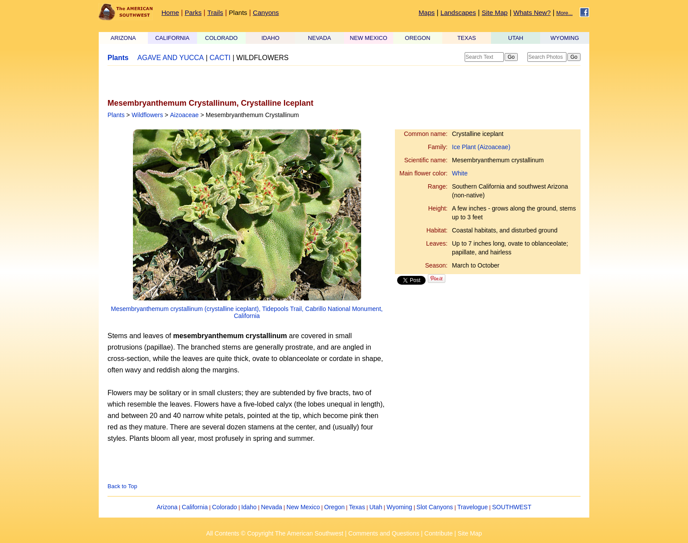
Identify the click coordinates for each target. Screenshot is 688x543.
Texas (357, 507)
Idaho (249, 507)
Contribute (438, 533)
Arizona (167, 507)
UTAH (515, 38)
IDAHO (271, 38)
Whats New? (532, 12)
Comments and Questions (383, 533)
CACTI (220, 57)
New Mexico (303, 507)
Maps (427, 12)
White (460, 173)
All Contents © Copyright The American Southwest (275, 533)
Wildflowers (147, 114)
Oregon (334, 507)
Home (170, 12)
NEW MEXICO (368, 38)
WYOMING (565, 38)
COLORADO (221, 38)
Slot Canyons (434, 507)
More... (564, 13)
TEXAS (466, 38)
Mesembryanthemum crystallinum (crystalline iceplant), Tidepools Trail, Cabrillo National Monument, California (247, 312)
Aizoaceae (184, 114)
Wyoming (399, 507)
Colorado (224, 507)
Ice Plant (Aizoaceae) (481, 146)
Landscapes (458, 12)
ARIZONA (123, 38)
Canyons (266, 12)
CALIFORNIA (172, 38)
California (195, 507)
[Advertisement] (210, 82)
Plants (238, 12)
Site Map (495, 12)
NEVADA (319, 38)
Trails (215, 12)
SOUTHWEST (511, 507)
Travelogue (472, 507)
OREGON (417, 38)
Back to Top (122, 486)
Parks (193, 12)
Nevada (271, 507)
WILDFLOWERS (262, 57)
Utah (376, 507)
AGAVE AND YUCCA (170, 57)
